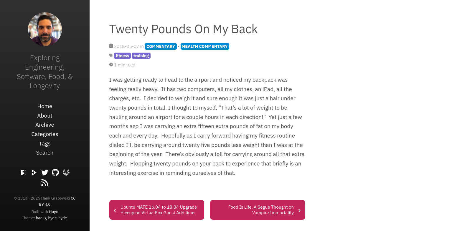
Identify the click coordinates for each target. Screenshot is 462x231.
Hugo (53, 211)
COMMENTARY (160, 46)
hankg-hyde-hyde (51, 217)
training (141, 55)
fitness (122, 55)
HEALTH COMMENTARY (204, 46)
